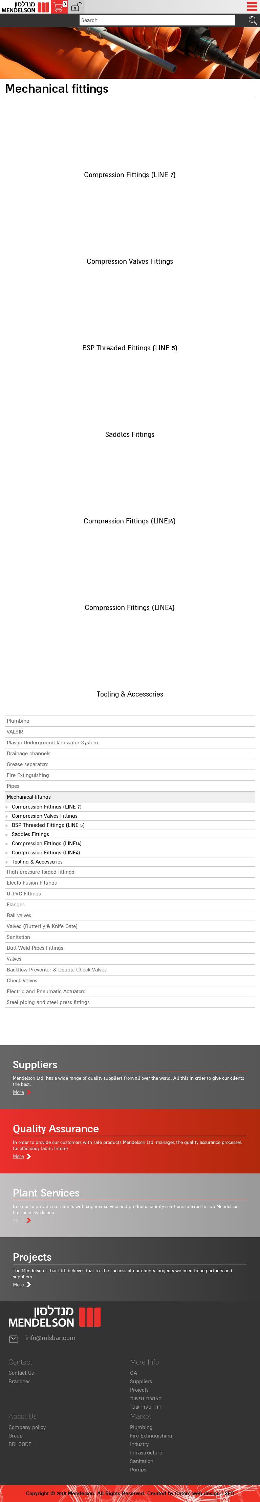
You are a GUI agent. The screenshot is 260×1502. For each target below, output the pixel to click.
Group (15, 1435)
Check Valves (22, 980)
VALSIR (15, 731)
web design (206, 1493)
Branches (19, 1381)
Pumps (138, 1469)
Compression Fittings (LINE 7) (47, 806)
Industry (139, 1444)
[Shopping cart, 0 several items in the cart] (59, 7)
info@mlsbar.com (41, 1338)
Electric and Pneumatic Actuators (46, 991)
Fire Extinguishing (28, 775)
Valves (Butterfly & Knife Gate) (42, 926)
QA (133, 1373)
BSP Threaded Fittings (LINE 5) (48, 825)
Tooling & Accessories (37, 861)
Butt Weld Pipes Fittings (35, 948)
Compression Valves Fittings (45, 816)
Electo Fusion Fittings (32, 882)
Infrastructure (146, 1452)
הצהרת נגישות (146, 1398)
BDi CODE (19, 1444)
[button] (76, 7)
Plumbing (18, 721)
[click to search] (253, 20)
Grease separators (27, 764)
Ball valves (19, 915)
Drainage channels (28, 753)
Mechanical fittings (29, 797)
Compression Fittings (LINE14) (47, 843)
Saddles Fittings (30, 834)
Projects (139, 1390)
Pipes (13, 786)
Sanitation (18, 937)
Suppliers (141, 1381)
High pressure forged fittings (40, 872)
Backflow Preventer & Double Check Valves (57, 969)
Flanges (16, 904)
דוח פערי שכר (145, 1407)
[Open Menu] (252, 7)
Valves (14, 959)
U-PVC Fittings (24, 893)
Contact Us (21, 1373)
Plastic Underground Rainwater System (52, 742)
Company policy (27, 1427)
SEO (229, 1493)
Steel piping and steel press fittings (48, 1002)
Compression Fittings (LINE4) (46, 852)
